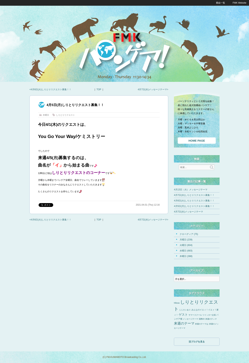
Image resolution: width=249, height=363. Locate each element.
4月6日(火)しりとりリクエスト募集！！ (51, 89)
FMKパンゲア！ (124, 55)
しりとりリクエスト (65, 115)
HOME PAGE (197, 140)
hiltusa (176, 303)
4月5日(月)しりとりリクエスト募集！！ (194, 206)
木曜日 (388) (186, 256)
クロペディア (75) (189, 234)
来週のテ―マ (211, 319)
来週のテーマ (184, 323)
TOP (99, 89)
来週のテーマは (201, 324)
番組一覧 (220, 3)
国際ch (202, 319)
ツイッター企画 (209, 315)
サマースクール (195, 315)
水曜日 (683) (186, 250)
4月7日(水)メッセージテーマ (152, 89)
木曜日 (46, 115)
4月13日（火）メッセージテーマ (190, 189)
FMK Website (239, 3)
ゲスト (183, 314)
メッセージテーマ (190, 319)
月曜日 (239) (186, 239)
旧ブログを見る (197, 341)
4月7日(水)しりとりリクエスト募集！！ (194, 195)
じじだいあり (185, 310)
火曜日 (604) (186, 245)
